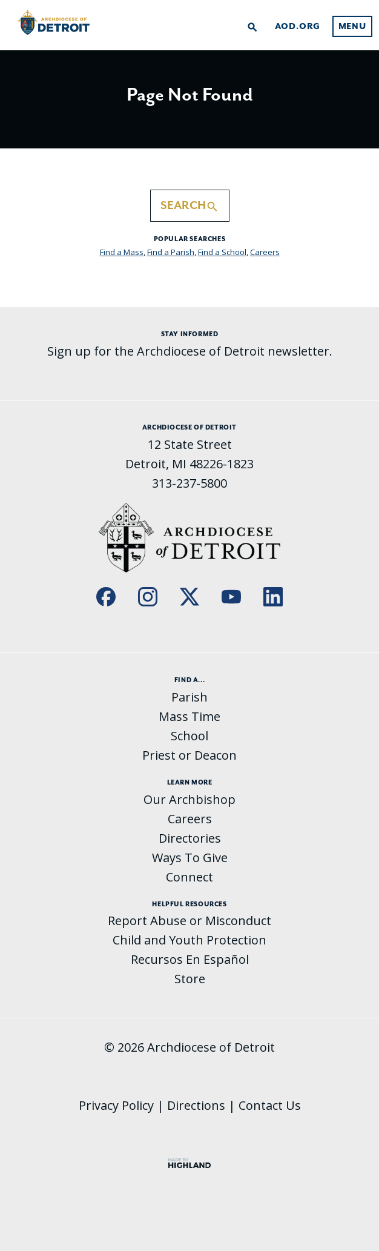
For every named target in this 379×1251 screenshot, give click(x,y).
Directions (196, 1105)
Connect (189, 877)
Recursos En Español (190, 959)
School (189, 736)
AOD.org (298, 26)
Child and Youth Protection (189, 940)
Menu (352, 26)
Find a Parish (170, 252)
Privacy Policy (116, 1105)
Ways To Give (190, 857)
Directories (190, 838)
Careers (265, 252)
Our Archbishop (189, 799)
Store (189, 979)
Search (189, 205)
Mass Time (189, 716)
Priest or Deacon (189, 755)
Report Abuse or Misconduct (189, 920)
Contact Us (270, 1105)
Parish (189, 697)
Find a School (222, 252)
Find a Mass (121, 252)
